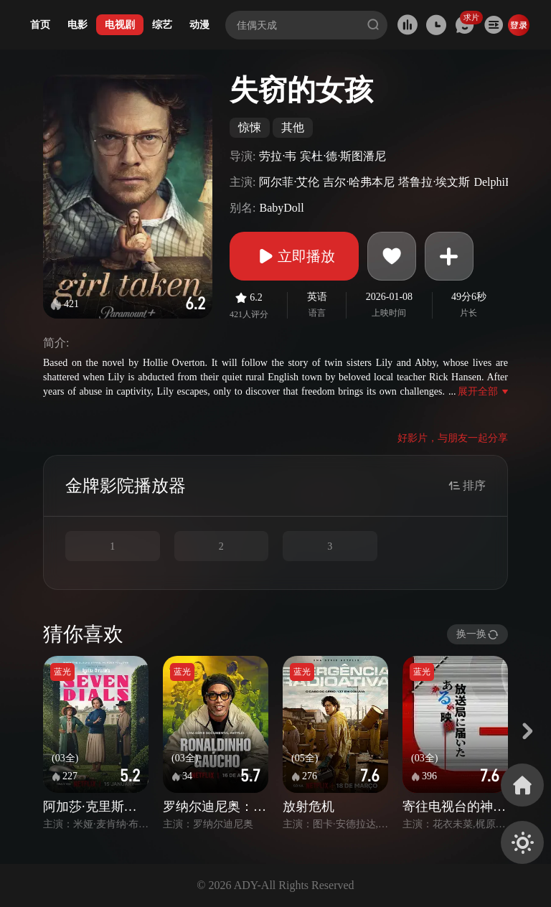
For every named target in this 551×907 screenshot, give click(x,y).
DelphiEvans (503, 182)
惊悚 (249, 127)
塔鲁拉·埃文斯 (434, 182)
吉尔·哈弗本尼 (359, 182)
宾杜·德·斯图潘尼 (343, 156)
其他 (292, 127)
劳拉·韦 (277, 156)
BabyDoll (281, 208)
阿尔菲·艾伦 (289, 182)
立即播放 (294, 256)
